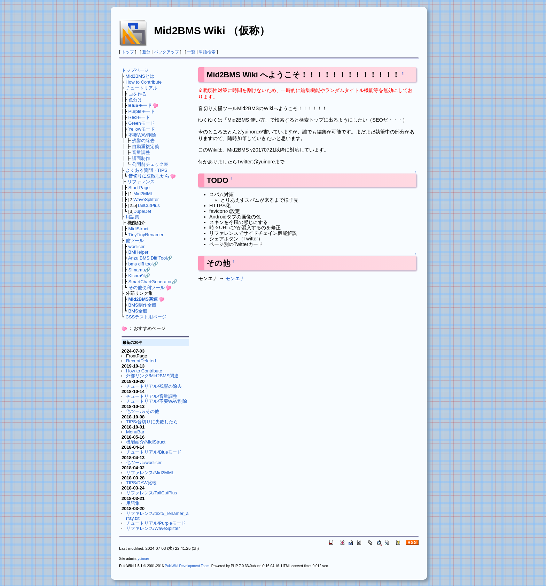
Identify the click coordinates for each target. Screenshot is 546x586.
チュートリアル (141, 88)
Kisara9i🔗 (139, 275)
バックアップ (166, 51)
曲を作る (137, 94)
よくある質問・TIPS (146, 170)
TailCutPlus (148, 205)
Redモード (139, 117)
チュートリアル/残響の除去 (154, 386)
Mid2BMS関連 (143, 299)
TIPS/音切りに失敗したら (152, 421)
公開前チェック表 (150, 164)
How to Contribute (144, 82)
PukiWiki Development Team (187, 566)
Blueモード (140, 105)
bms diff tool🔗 (143, 264)
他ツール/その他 (142, 411)
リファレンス (141, 181)
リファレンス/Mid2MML (150, 472)
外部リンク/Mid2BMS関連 (152, 375)
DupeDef (142, 211)
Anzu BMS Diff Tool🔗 (150, 258)
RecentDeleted (141, 360)
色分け (135, 99)
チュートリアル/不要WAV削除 (156, 401)
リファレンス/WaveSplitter (153, 528)
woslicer (136, 246)
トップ (128, 51)
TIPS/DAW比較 (141, 482)
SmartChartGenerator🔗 (153, 281)
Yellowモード (141, 129)
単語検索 (207, 51)
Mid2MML (143, 193)
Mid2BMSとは (140, 76)
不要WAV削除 (142, 135)
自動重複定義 (145, 146)
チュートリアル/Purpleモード (156, 523)
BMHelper (138, 252)
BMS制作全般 (142, 305)
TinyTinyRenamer (145, 234)
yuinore (143, 559)
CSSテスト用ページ (146, 316)
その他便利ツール (146, 287)
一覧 (191, 51)
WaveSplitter (146, 199)
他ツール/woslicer (144, 462)
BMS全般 (137, 311)
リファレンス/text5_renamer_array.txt (157, 516)
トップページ (135, 70)
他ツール (135, 240)
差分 (146, 51)
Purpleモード (141, 111)
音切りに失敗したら (148, 176)
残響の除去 (143, 140)
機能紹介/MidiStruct (145, 442)
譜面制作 (141, 158)
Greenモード (141, 123)
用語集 (132, 216)
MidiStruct (138, 228)
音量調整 (141, 152)
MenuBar (135, 431)
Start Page (139, 187)
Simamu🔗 (139, 269)
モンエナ (235, 278)
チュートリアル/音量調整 (151, 396)
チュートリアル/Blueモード (154, 452)
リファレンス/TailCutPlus (151, 492)
